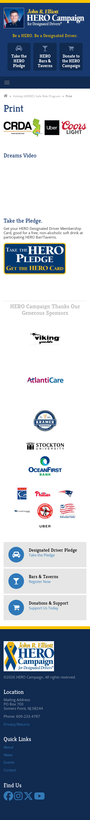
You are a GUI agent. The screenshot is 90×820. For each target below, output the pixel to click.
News (8, 754)
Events (9, 762)
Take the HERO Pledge (19, 60)
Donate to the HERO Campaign (71, 60)
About (8, 747)
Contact (10, 770)
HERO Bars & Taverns (45, 60)
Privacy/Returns (17, 724)
